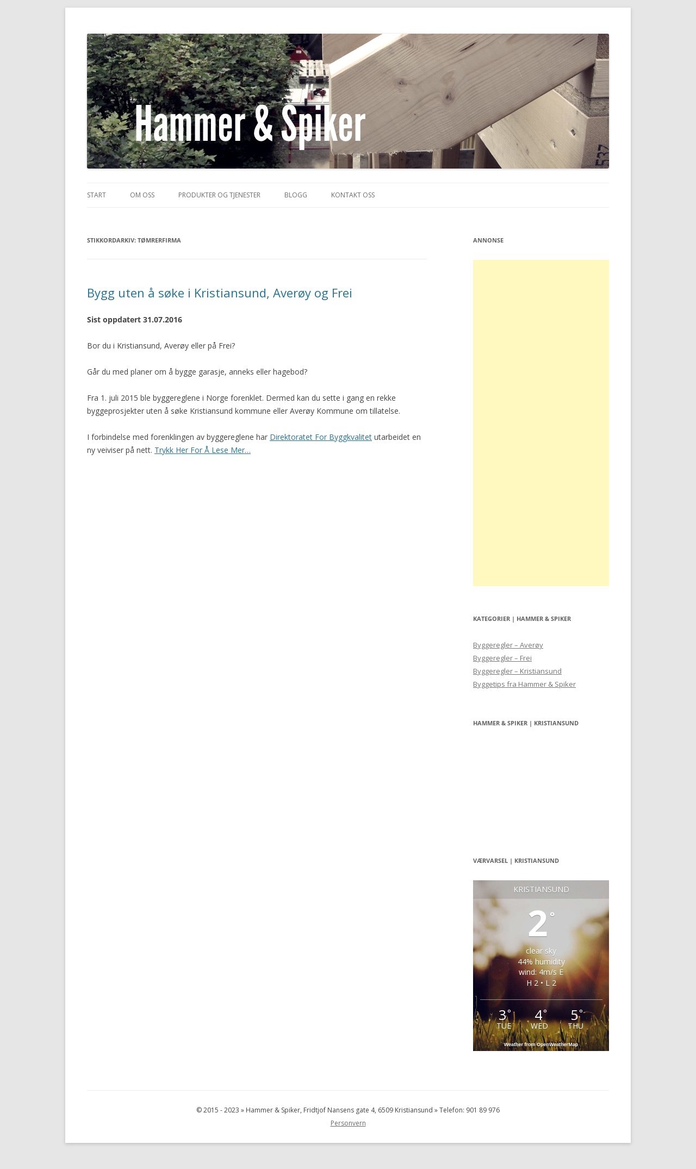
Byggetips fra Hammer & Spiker (524, 684)
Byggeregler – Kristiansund (517, 671)
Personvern (348, 1123)
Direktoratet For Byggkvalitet (321, 437)
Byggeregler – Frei (502, 658)
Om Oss (142, 195)
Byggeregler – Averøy (508, 645)
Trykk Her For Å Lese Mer (202, 450)
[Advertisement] (541, 423)
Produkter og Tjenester (219, 195)
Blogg (295, 195)
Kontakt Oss (353, 195)
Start (96, 195)
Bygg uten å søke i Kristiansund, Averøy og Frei (219, 292)
